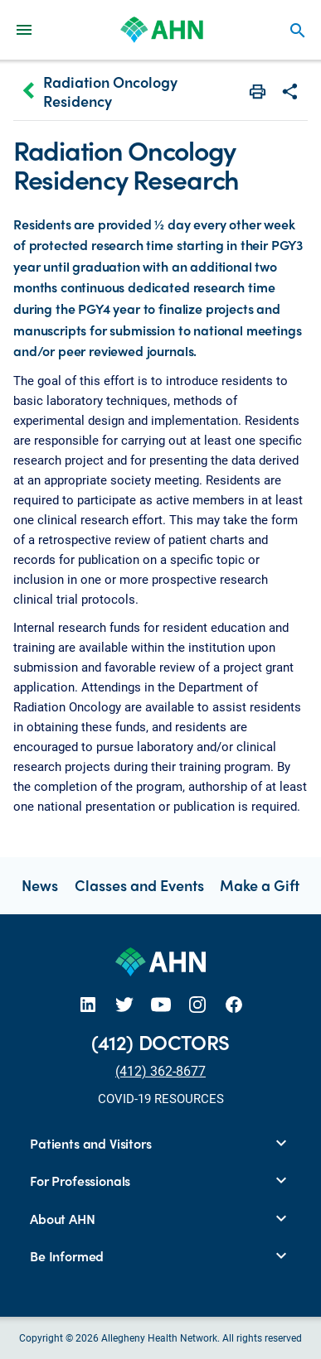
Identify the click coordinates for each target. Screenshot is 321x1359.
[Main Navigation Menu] (24, 29)
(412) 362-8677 (160, 1070)
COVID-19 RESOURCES (161, 1098)
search (298, 31)
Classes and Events (139, 885)
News (40, 885)
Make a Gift (259, 885)
